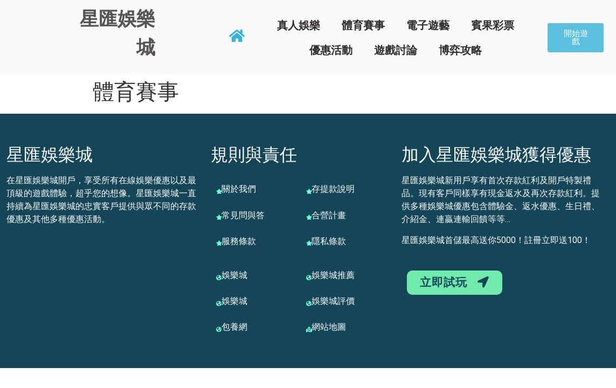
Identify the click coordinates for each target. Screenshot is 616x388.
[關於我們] (219, 191)
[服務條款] (219, 243)
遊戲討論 (395, 50)
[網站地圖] (309, 329)
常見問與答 (243, 215)
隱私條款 (329, 241)
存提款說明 (333, 189)
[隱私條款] (309, 243)
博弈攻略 (460, 50)
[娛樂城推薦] (309, 277)
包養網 (234, 327)
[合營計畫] (309, 217)
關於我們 (239, 189)
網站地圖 (329, 327)
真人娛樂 (298, 25)
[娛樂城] (219, 277)
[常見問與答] (219, 217)
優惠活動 (330, 50)
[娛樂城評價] (309, 303)
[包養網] (219, 329)
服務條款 (239, 241)
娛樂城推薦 (333, 275)
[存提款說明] (309, 191)
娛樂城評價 (333, 301)
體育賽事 (363, 25)
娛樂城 (234, 275)
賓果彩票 (492, 25)
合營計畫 (329, 215)
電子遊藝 (427, 25)
